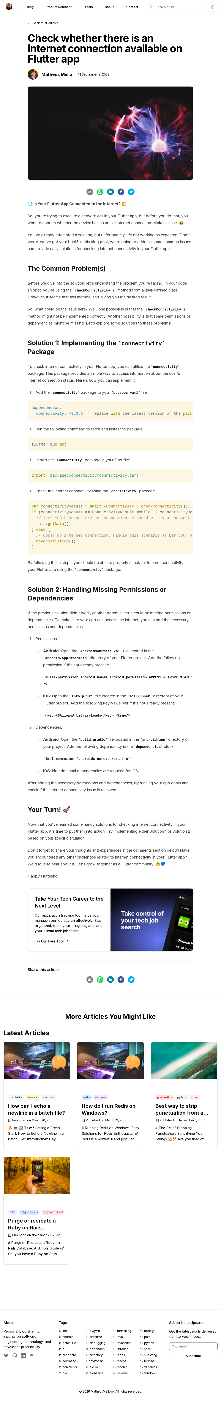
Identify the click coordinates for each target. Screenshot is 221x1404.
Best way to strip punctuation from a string (179, 1113)
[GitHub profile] (14, 1355)
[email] (89, 191)
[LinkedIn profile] (23, 1355)
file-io (94, 1367)
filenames (96, 1373)
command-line (71, 1361)
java (120, 1337)
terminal (149, 1361)
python (149, 1343)
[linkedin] (110, 191)
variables (150, 1367)
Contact (132, 7)
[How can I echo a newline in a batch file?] (37, 1060)
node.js (149, 1331)
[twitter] (131, 191)
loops (121, 1355)
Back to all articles (43, 23)
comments (70, 1367)
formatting (124, 1331)
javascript (124, 1343)
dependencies (99, 1349)
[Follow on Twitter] (6, 1355)
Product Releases (59, 7)
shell (147, 1349)
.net (65, 1331)
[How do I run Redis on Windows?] (110, 1060)
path (147, 1337)
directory (96, 1355)
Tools (88, 7)
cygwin (95, 1331)
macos (121, 1361)
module (122, 1367)
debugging (98, 1343)
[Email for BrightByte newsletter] (193, 1346)
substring (150, 1355)
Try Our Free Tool (52, 941)
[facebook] (120, 191)
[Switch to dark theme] (212, 7)
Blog (30, 7)
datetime (96, 1337)
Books (109, 7)
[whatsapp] (100, 191)
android (68, 1337)
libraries (122, 1349)
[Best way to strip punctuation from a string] (184, 1060)
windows (150, 1373)
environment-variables (98, 1361)
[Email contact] (32, 1355)
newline (122, 1373)
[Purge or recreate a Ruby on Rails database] (37, 1175)
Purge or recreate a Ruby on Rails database (32, 1228)
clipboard (69, 1355)
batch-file (69, 1343)
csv (65, 1373)
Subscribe (193, 1356)
